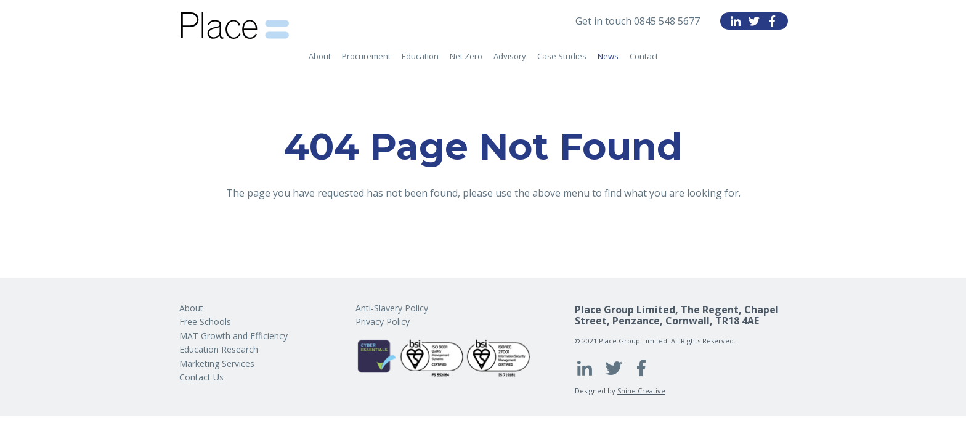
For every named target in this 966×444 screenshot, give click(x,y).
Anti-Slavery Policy (391, 308)
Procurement (366, 56)
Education (420, 56)
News (608, 56)
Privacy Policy (382, 321)
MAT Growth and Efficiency (233, 336)
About (320, 56)
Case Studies (561, 56)
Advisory (509, 56)
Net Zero (466, 56)
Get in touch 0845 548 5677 (637, 21)
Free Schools (205, 321)
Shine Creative (641, 390)
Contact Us (201, 377)
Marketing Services (216, 363)
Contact (644, 56)
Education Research (218, 349)
